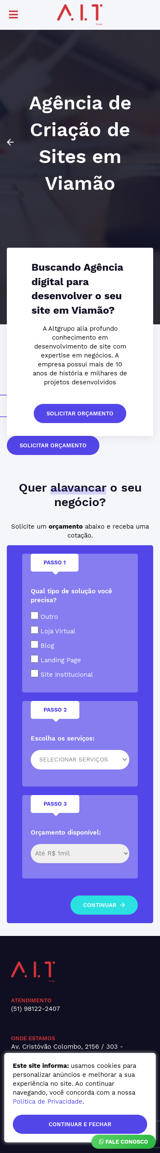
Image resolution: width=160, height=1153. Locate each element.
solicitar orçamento (80, 413)
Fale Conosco (123, 1142)
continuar (104, 905)
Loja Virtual (53, 630)
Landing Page (56, 659)
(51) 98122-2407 (35, 1009)
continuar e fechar (80, 1124)
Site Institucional (62, 673)
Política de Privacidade (47, 1101)
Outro (44, 616)
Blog (42, 645)
